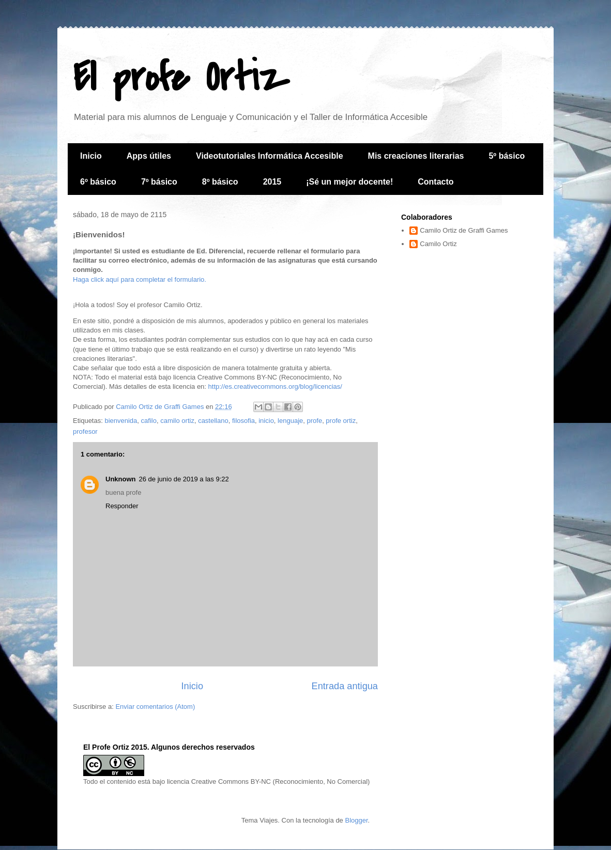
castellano (213, 420)
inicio (266, 420)
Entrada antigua (345, 686)
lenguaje (290, 420)
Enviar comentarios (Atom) (155, 706)
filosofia (243, 420)
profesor (85, 431)
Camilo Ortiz (438, 244)
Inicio (91, 155)
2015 (272, 181)
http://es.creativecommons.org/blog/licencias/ (275, 386)
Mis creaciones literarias (416, 155)
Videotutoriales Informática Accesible (269, 155)
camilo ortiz (177, 420)
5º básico (506, 155)
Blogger (356, 820)
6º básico (98, 181)
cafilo (149, 420)
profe (314, 420)
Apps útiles (149, 155)
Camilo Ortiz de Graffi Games (464, 230)
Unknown (120, 479)
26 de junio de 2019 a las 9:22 (184, 479)
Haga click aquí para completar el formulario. (139, 279)
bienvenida (120, 420)
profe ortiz (341, 420)
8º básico (220, 181)
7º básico (159, 181)
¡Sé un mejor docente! (349, 181)
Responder (122, 506)
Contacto (435, 181)
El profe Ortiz (181, 78)
